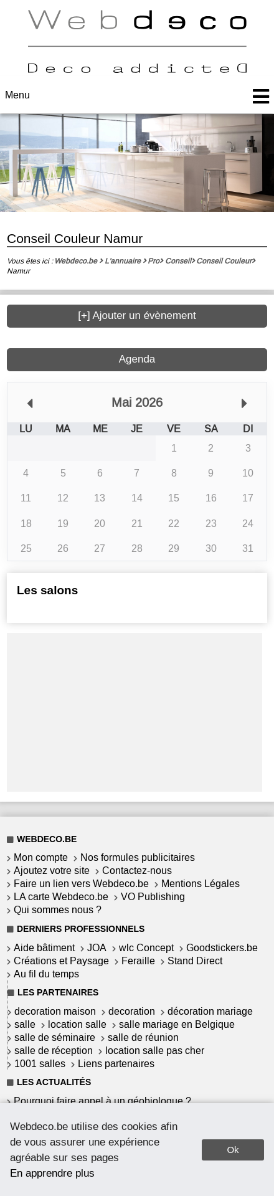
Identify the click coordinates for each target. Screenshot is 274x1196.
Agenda (137, 359)
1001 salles (39, 1063)
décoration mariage (210, 1011)
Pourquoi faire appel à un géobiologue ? (102, 1101)
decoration (131, 1011)
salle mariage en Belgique (177, 1024)
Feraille (138, 960)
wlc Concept (146, 947)
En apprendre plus (52, 1173)
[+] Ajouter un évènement (137, 315)
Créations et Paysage (61, 960)
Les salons (47, 590)
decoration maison (55, 1011)
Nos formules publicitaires (137, 857)
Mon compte (41, 857)
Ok (233, 1149)
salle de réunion (143, 1037)
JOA (96, 947)
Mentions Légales (200, 883)
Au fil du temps (46, 973)
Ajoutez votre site (52, 870)
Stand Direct (195, 960)
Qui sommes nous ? (58, 909)
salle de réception (53, 1050)
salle (24, 1024)
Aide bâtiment (44, 947)
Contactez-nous (137, 870)
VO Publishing (153, 896)
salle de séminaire (54, 1037)
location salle (77, 1024)
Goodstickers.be (222, 947)
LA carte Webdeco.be (61, 896)
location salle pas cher (154, 1050)
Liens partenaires (116, 1063)
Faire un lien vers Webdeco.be (81, 883)
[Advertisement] (134, 711)
